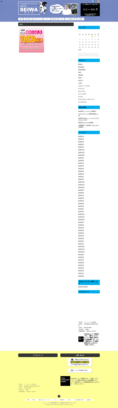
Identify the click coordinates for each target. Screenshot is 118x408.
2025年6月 (81, 165)
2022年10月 (81, 251)
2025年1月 (81, 179)
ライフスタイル (82, 101)
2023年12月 (81, 214)
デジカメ (80, 96)
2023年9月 (81, 222)
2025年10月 (81, 155)
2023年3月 (81, 238)
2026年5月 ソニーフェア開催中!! (87, 111)
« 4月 (79, 49)
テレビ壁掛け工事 (70, 19)
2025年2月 (81, 176)
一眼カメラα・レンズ (36, 19)
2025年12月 (81, 149)
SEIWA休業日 (82, 69)
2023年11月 (81, 216)
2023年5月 (81, 233)
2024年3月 (81, 206)
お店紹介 (80, 19)
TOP (20, 19)
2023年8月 (81, 225)
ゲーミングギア (82, 93)
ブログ (61, 19)
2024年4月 (81, 203)
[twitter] (93, 1)
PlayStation (81, 67)
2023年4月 (81, 235)
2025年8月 (81, 160)
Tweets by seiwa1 (83, 286)
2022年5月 (81, 265)
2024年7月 (81, 195)
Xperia (80, 77)
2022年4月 (81, 268)
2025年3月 (81, 174)
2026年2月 (81, 144)
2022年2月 (81, 270)
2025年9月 (81, 157)
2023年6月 (81, 230)
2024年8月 (81, 192)
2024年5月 (81, 200)
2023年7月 (81, 227)
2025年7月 (81, 163)
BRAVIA (54, 19)
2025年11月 (81, 152)
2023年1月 (81, 243)
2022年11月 (81, 249)
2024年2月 (81, 208)
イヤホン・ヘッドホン (84, 85)
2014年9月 (81, 276)
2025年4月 (81, 171)
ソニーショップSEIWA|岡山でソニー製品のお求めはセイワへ (58, 402)
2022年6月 (81, 262)
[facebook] (96, 1)
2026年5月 (81, 136)
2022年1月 (81, 273)
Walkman (80, 75)
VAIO (26, 19)
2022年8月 (81, 257)
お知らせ (80, 80)
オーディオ (81, 88)
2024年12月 (81, 182)
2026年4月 (81, 139)
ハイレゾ (47, 19)
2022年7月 (81, 260)
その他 (80, 83)
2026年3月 (81, 141)
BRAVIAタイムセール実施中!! (86, 122)
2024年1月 (81, 211)
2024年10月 (81, 187)
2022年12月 (81, 246)
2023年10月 (81, 219)
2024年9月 (81, 190)
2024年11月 (81, 184)
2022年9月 (81, 254)
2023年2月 (81, 241)
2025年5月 (81, 168)
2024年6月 (81, 198)
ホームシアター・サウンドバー (86, 99)
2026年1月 (81, 147)
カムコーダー (81, 91)
